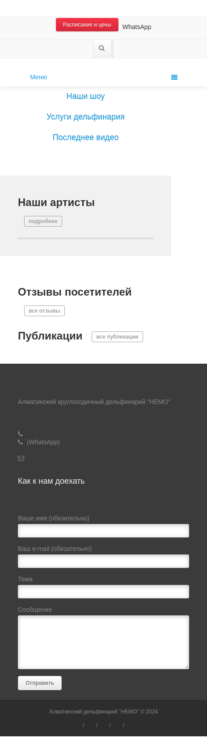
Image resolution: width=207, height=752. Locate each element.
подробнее (43, 221)
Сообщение (103, 640)
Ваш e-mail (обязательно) (103, 558)
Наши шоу (86, 96)
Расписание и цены (87, 24)
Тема (103, 589)
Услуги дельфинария (85, 116)
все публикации (117, 337)
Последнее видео (86, 137)
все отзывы (44, 311)
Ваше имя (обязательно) (103, 528)
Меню (103, 77)
